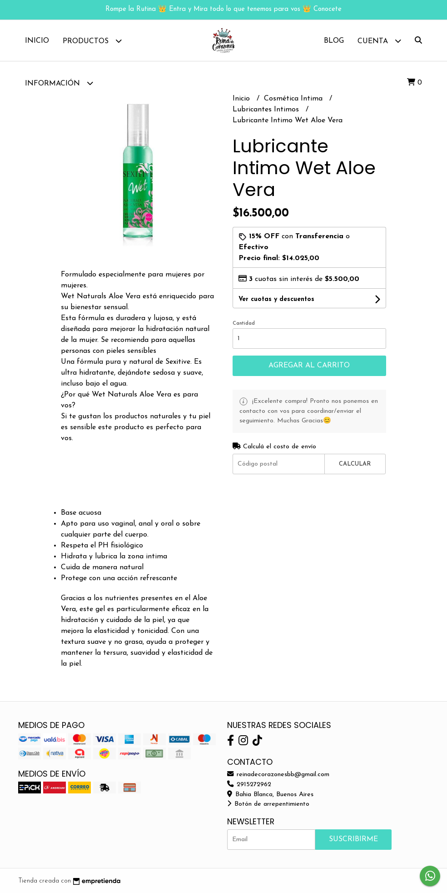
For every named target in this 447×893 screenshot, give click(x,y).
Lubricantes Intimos (267, 109)
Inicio (37, 41)
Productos (92, 40)
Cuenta (379, 40)
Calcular (355, 464)
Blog (334, 41)
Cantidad (244, 323)
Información (59, 83)
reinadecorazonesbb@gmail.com (278, 774)
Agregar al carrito (309, 365)
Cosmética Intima (294, 98)
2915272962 (249, 784)
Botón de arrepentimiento (268, 804)
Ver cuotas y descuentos (276, 299)
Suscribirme (353, 839)
